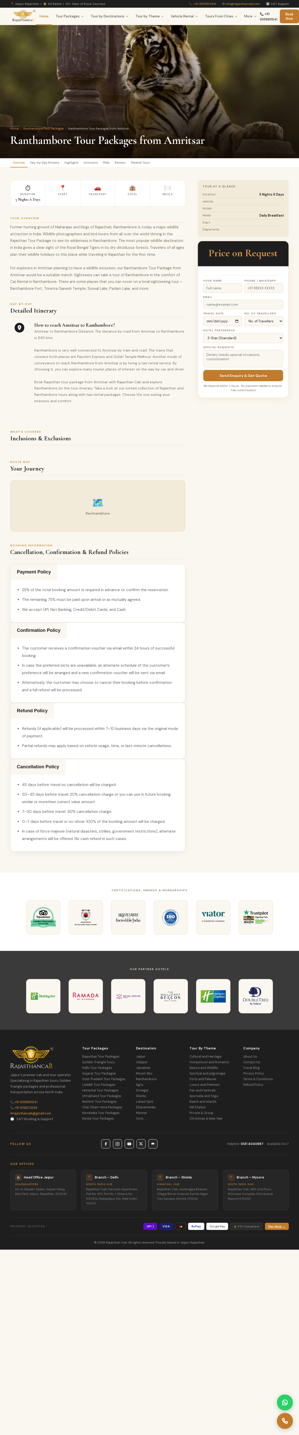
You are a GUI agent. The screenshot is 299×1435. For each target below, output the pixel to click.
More (250, 16)
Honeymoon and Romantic (209, 1064)
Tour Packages (70, 16)
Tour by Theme (149, 16)
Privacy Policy (253, 1076)
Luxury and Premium (204, 1087)
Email (208, 299)
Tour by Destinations (110, 16)
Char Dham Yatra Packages (102, 1110)
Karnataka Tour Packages (101, 1115)
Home (44, 16)
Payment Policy (34, 574)
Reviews (155, 164)
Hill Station (197, 1110)
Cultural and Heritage (205, 1059)
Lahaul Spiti (144, 1104)
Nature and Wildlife (203, 1070)
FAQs (136, 164)
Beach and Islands (203, 1104)
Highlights (89, 164)
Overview (22, 164)
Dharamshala (146, 1110)
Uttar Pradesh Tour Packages (103, 1081)
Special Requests (218, 349)
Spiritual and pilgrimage (207, 1076)
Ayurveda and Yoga (203, 1098)
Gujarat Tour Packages (99, 1076)
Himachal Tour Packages (100, 1093)
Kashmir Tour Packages (99, 1104)
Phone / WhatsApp (260, 283)
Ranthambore (146, 1081)
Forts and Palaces (202, 1081)
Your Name (212, 283)
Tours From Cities (221, 16)
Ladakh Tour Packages (98, 1087)
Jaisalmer (143, 1070)
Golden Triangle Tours (98, 1064)
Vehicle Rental (184, 16)
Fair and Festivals (202, 1093)
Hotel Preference (219, 332)
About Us (250, 1059)
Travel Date (213, 315)
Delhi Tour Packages (97, 1070)
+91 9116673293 (23, 1110)
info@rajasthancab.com (243, 4)
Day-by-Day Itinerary (55, 164)
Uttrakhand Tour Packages (101, 1098)
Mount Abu (144, 1076)
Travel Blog (251, 1070)
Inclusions (114, 164)
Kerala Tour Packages (98, 1121)
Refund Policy (32, 713)
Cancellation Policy (38, 769)
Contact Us (251, 1064)
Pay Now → (276, 1229)
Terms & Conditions (258, 1081)
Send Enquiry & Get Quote (243, 378)
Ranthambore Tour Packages (43, 128)
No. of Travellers (260, 315)
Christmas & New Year (206, 1121)
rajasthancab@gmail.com (30, 1116)
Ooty (140, 1121)
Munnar (141, 1115)
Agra (139, 1087)
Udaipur (142, 1064)
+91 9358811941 (205, 4)
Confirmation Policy (38, 632)
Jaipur (140, 1059)
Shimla (141, 1098)
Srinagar (142, 1093)
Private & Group (201, 1115)
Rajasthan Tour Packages (101, 1059)
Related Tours (182, 164)
